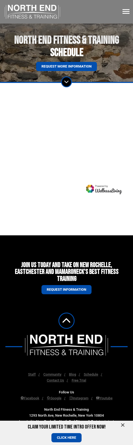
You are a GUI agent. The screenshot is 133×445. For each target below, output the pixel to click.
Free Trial (79, 380)
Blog (72, 374)
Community (52, 374)
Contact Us (55, 380)
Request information (66, 289)
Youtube (104, 398)
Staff (32, 374)
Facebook (29, 398)
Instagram (79, 398)
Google (54, 398)
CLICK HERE (66, 438)
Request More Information (66, 66)
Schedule (91, 374)
